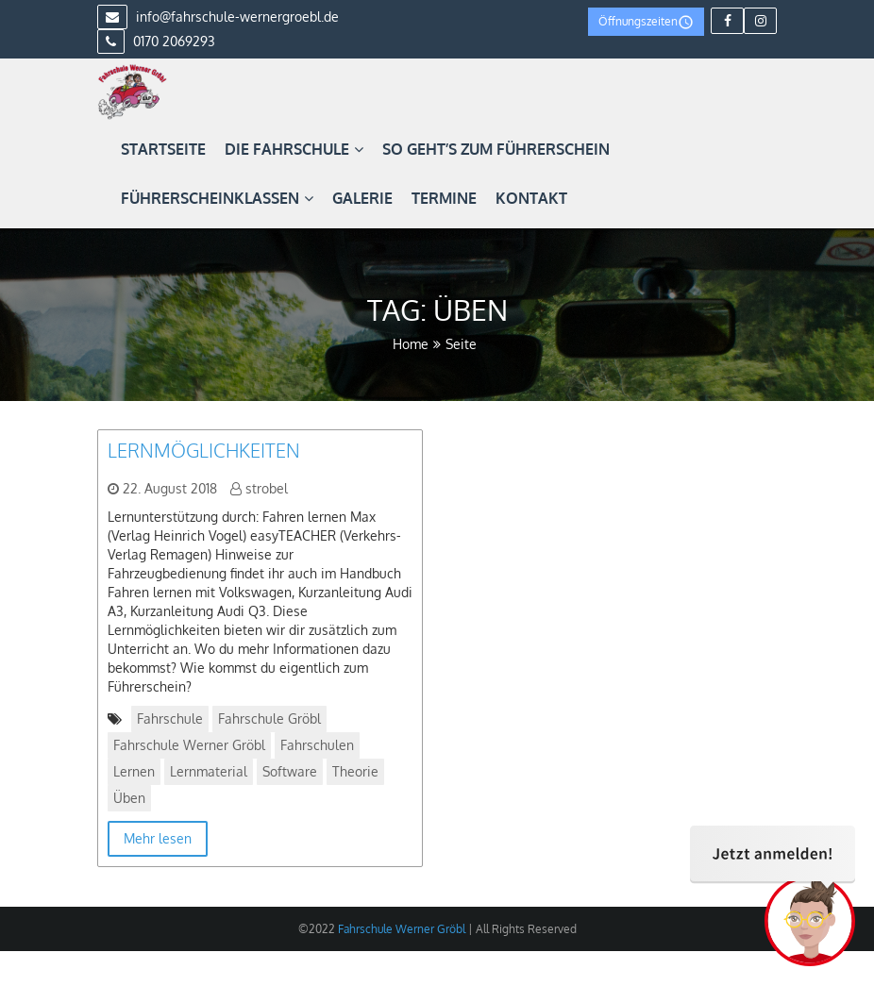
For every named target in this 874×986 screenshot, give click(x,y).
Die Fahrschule (294, 149)
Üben (129, 798)
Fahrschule (170, 718)
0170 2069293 (156, 41)
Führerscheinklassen (217, 198)
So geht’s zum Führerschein (496, 149)
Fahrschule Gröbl (269, 718)
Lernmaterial (208, 771)
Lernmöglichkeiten (204, 450)
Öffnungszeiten (646, 22)
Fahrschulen (317, 745)
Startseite (163, 149)
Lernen (134, 771)
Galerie (362, 198)
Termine (444, 198)
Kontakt (531, 198)
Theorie (355, 771)
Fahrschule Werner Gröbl (189, 745)
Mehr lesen (158, 838)
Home (411, 344)
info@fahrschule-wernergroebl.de (218, 16)
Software (289, 771)
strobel (266, 488)
